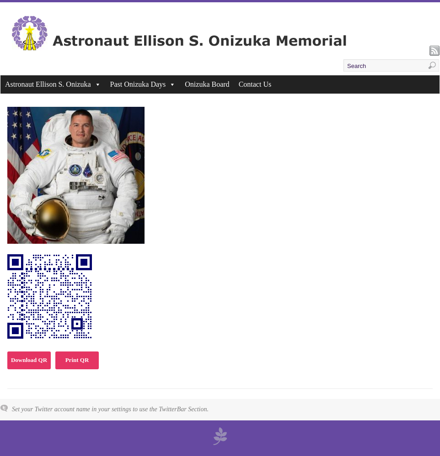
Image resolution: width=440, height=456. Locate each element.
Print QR (77, 359)
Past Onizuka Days (143, 84)
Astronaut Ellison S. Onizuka (53, 84)
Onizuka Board (207, 84)
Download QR (29, 359)
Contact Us (255, 84)
